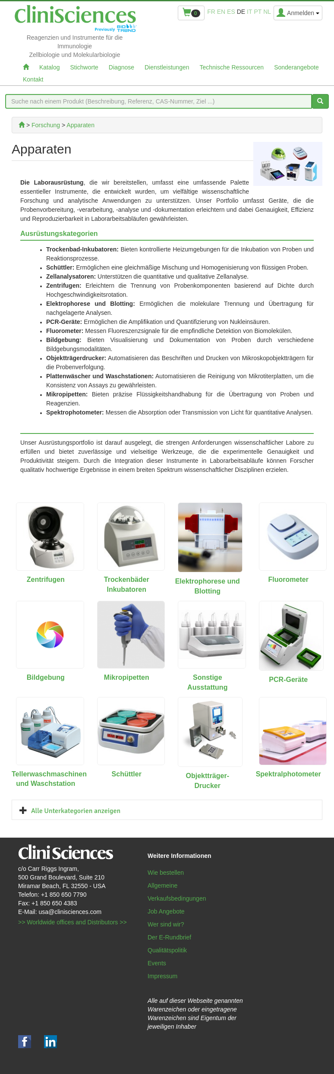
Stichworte (84, 67)
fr (211, 11)
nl (267, 11)
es (231, 11)
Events (157, 963)
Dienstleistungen (167, 67)
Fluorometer (288, 579)
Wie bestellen (166, 872)
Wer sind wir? (166, 924)
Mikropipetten (126, 677)
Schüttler (127, 774)
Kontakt (33, 79)
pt (258, 11)
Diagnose (121, 67)
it (249, 11)
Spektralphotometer (288, 774)
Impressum (162, 976)
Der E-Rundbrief (169, 937)
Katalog (49, 67)
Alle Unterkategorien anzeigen (75, 811)
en (221, 11)
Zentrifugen (46, 579)
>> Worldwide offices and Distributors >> (72, 922)
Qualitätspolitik (167, 950)
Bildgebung (46, 677)
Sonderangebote (296, 67)
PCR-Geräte (288, 679)
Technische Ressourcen (232, 67)
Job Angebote (166, 911)
